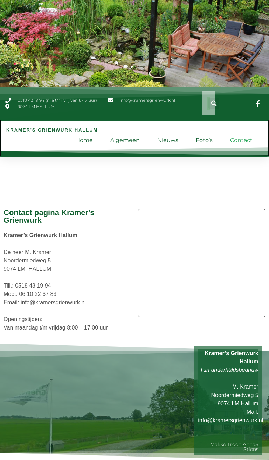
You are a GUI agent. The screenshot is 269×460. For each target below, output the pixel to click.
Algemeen (125, 140)
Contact (241, 140)
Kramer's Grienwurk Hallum (52, 130)
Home (84, 140)
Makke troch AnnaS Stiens (234, 446)
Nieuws (167, 140)
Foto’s (204, 140)
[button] (213, 103)
